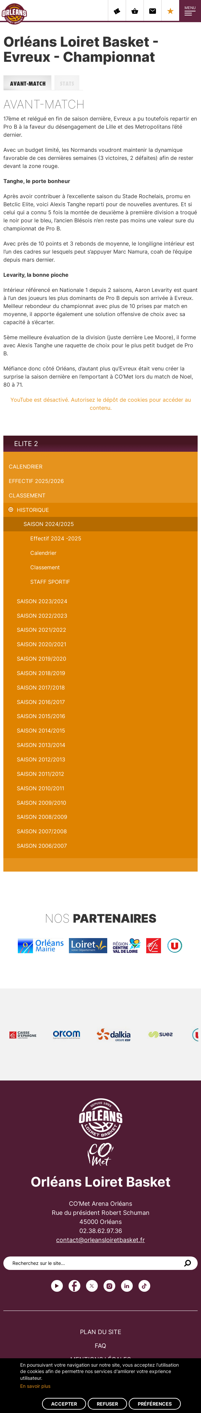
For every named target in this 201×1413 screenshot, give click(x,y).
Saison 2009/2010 (41, 802)
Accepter (64, 1404)
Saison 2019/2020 (41, 658)
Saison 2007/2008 (42, 831)
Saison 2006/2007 (42, 845)
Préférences (155, 1404)
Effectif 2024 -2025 (55, 538)
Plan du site (100, 1331)
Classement (27, 495)
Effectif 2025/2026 (36, 481)
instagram (109, 1286)
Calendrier (25, 466)
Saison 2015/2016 (41, 716)
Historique (33, 509)
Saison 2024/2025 (49, 524)
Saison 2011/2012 (40, 773)
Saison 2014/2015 (41, 730)
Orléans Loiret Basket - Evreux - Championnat (62, 455)
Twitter (92, 1286)
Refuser (107, 1404)
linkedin (127, 1286)
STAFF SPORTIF (50, 581)
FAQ (100, 1345)
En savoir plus (35, 1386)
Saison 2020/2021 (41, 644)
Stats (68, 82)
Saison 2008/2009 (42, 816)
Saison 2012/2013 (41, 759)
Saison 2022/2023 (42, 615)
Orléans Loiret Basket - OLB (14, 14)
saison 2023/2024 (42, 601)
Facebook (74, 1286)
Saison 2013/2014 (41, 745)
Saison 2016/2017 (41, 702)
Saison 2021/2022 (41, 629)
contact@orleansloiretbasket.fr (100, 1239)
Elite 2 (26, 444)
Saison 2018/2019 (41, 673)
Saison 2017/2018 (41, 687)
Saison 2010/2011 (40, 788)
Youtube (57, 1286)
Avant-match (28, 82)
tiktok (144, 1286)
